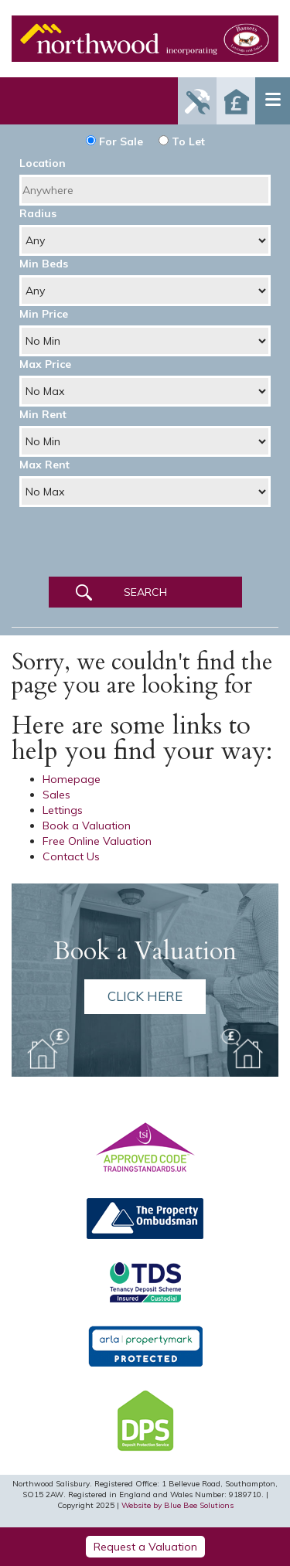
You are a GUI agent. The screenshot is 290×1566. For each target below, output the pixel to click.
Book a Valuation (87, 825)
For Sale (114, 141)
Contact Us (71, 856)
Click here (145, 996)
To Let (182, 141)
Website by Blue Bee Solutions (177, 1505)
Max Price (45, 364)
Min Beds (43, 264)
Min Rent (43, 414)
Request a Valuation (145, 1547)
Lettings (63, 810)
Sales (56, 795)
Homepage (72, 779)
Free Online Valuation (97, 841)
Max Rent (44, 465)
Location (42, 163)
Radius (37, 213)
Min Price (43, 314)
